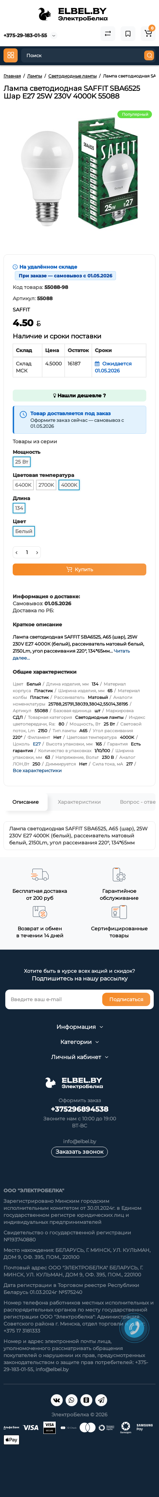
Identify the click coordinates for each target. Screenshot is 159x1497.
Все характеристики (37, 770)
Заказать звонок (79, 1151)
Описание (25, 802)
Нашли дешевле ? (79, 395)
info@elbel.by (79, 1141)
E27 (37, 744)
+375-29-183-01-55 (25, 35)
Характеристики (79, 802)
